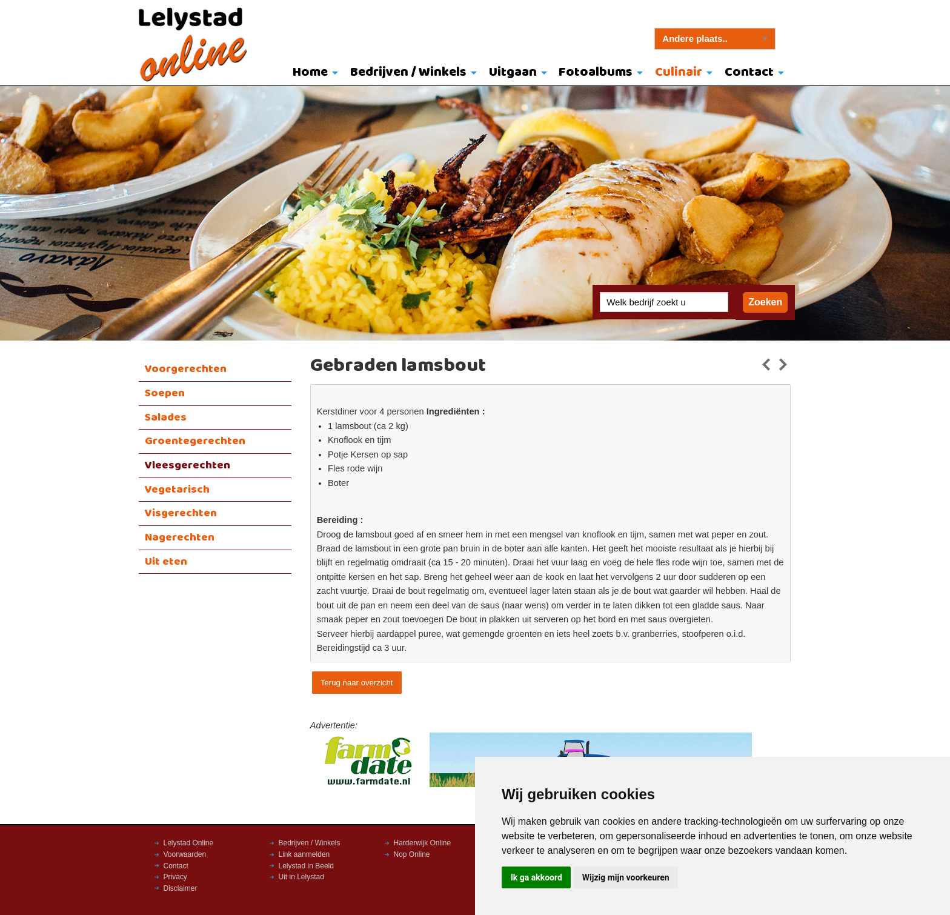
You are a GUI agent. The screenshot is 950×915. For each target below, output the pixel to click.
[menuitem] (313, 73)
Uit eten (166, 562)
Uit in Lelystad (301, 877)
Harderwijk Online (422, 843)
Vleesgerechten (187, 465)
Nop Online (412, 854)
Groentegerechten (195, 441)
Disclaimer (181, 888)
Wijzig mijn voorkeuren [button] (625, 877)
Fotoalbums (596, 72)
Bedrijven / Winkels (408, 72)
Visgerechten (181, 513)
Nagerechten (179, 537)
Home (310, 72)
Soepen (165, 393)
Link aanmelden (304, 854)
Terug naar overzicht (357, 682)
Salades (166, 417)
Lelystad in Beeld (306, 866)
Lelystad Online (189, 843)
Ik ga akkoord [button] (536, 877)
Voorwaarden (185, 854)
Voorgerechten (186, 369)
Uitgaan (513, 72)
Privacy (175, 877)
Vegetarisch (177, 490)
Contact (749, 72)
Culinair (678, 72)
